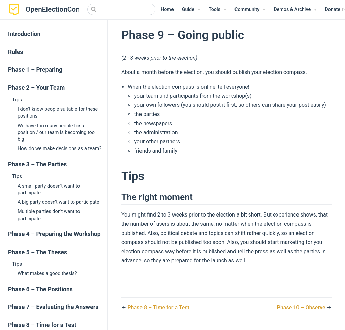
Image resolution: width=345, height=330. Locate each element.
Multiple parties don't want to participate (49, 215)
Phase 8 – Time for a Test (158, 307)
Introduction (24, 34)
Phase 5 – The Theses (37, 252)
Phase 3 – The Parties (37, 164)
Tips (17, 100)
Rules (15, 51)
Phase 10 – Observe (302, 307)
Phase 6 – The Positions (40, 289)
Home (167, 9)
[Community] (249, 9)
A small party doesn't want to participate (49, 189)
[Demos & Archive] (295, 9)
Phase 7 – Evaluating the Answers (53, 307)
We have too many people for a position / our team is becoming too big (56, 132)
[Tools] (217, 9)
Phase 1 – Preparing (35, 69)
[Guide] (191, 9)
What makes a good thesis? (47, 273)
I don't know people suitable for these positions (58, 112)
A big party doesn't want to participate (58, 202)
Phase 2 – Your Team (36, 87)
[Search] (121, 9)
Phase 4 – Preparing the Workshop (54, 234)
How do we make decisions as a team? (59, 149)
